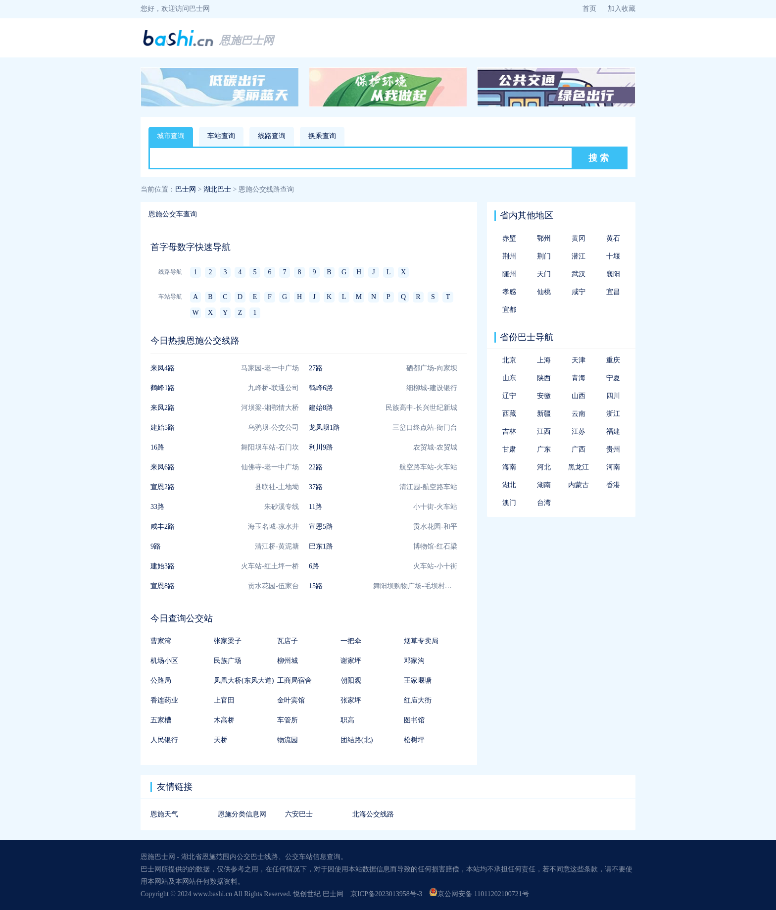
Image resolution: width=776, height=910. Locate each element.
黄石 (613, 238)
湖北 (509, 485)
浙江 (613, 413)
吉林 (509, 431)
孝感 (509, 292)
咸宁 (578, 292)
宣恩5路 (321, 526)
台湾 (544, 502)
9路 (155, 546)
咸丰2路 (162, 526)
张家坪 (350, 700)
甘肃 (509, 449)
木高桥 (224, 720)
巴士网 (185, 189)
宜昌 (613, 292)
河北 (544, 467)
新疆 (544, 413)
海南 (509, 467)
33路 (157, 506)
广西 (578, 449)
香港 (613, 485)
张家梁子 (228, 641)
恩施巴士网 (246, 40)
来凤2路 (162, 407)
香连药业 (164, 700)
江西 (544, 431)
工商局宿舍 (294, 680)
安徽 (544, 396)
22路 (316, 467)
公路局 (160, 680)
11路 (315, 506)
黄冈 (578, 238)
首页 (589, 8)
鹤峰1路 (162, 388)
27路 (316, 368)
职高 (347, 720)
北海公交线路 (373, 814)
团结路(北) (356, 740)
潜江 (578, 256)
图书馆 (414, 720)
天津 (578, 360)
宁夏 (613, 378)
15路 (316, 586)
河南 (613, 467)
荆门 (544, 256)
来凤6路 (162, 467)
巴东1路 (321, 546)
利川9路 (321, 447)
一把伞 (350, 641)
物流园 (287, 740)
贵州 (613, 449)
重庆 (613, 360)
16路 (157, 447)
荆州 (509, 256)
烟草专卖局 (421, 641)
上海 (544, 360)
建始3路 (162, 566)
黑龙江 (578, 467)
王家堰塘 (418, 680)
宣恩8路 (162, 586)
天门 (544, 274)
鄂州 (544, 238)
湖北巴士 (217, 189)
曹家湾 (160, 641)
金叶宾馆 (291, 700)
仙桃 (544, 292)
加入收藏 (621, 8)
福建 (613, 431)
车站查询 (221, 136)
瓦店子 (287, 641)
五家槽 (160, 720)
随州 (509, 274)
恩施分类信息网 (242, 814)
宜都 (509, 309)
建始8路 (321, 407)
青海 (578, 378)
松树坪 (414, 740)
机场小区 (164, 660)
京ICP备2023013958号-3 (386, 894)
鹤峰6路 (321, 388)
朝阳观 (350, 680)
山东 (509, 378)
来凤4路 (162, 368)
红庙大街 (418, 700)
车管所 (287, 720)
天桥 (221, 740)
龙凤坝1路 (324, 427)
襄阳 (613, 274)
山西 (578, 396)
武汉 (578, 274)
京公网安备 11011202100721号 (479, 894)
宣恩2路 (162, 487)
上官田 (224, 700)
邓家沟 (414, 660)
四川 (613, 396)
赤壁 (509, 238)
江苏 (578, 431)
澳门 (509, 502)
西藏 (509, 413)
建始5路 (162, 427)
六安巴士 (299, 814)
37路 (316, 487)
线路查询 (272, 136)
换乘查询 (322, 136)
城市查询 (171, 136)
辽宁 (509, 396)
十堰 (613, 256)
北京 (509, 360)
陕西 (544, 378)
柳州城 (287, 660)
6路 (314, 566)
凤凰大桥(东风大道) (244, 680)
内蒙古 (578, 485)
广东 (544, 449)
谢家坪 (350, 660)
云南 (578, 413)
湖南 (544, 485)
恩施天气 (164, 814)
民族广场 (228, 660)
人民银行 (164, 740)
